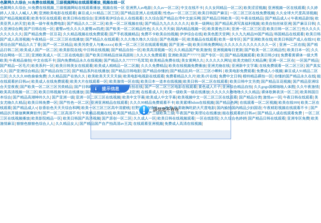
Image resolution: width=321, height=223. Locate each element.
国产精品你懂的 (155, 71)
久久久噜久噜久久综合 (139, 39)
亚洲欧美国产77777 (184, 55)
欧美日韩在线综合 (78, 18)
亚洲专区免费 (298, 118)
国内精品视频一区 (191, 29)
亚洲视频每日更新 (228, 50)
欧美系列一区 (42, 65)
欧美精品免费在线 (165, 60)
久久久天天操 (163, 29)
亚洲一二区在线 (292, 44)
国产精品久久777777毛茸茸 (126, 60)
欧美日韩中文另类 (245, 81)
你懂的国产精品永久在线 (294, 76)
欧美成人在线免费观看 (50, 81)
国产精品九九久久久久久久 (167, 23)
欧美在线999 (288, 102)
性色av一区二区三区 (180, 13)
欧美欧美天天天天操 (104, 76)
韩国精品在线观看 (289, 34)
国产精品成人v (277, 18)
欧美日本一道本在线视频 (161, 81)
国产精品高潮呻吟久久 (31, 97)
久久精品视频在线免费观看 (85, 34)
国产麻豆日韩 (304, 23)
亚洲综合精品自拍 (237, 87)
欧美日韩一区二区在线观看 (205, 81)
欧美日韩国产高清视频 (81, 118)
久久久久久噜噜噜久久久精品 (235, 92)
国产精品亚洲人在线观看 (140, 13)
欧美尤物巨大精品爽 (250, 60)
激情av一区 (272, 97)
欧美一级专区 (230, 39)
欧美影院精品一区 (46, 118)
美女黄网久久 (192, 60)
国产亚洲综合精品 (24, 71)
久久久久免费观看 (151, 55)
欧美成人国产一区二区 (38, 50)
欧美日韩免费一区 (42, 102)
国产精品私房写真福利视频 (237, 23)
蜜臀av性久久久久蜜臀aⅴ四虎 (80, 29)
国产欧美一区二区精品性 (264, 50)
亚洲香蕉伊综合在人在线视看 (118, 18)
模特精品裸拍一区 (258, 76)
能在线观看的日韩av (238, 113)
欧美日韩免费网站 (208, 44)
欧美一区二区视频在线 (124, 23)
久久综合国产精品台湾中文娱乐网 (173, 18)
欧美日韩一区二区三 (283, 29)
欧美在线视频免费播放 (187, 65)
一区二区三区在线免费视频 (252, 13)
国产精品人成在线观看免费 (280, 113)
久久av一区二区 (166, 8)
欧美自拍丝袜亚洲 (276, 23)
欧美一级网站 (202, 23)
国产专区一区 (212, 55)
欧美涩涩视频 (255, 8)
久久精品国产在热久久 (67, 76)
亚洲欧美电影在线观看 (57, 13)
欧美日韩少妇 (268, 55)
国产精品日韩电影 (126, 71)
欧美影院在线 (70, 50)
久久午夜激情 (307, 87)
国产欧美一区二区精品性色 (128, 29)
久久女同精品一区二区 (223, 8)
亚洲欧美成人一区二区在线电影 (57, 55)
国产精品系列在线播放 (90, 71)
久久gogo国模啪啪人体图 (274, 87)
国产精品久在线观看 (102, 39)
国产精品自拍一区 (126, 50)
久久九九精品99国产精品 (252, 34)
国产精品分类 (250, 97)
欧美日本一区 (298, 50)
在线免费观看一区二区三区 (281, 65)
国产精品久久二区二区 (85, 23)
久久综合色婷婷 (233, 118)
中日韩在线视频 (96, 50)
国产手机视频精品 (124, 34)
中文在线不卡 (192, 8)
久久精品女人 (67, 123)
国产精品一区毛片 (15, 65)
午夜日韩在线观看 (298, 97)
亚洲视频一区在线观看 (286, 8)
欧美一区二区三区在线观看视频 (141, 44)
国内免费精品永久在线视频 (79, 60)
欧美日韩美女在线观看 (74, 65)
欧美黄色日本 (218, 29)
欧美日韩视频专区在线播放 (61, 92)
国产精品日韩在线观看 (266, 118)
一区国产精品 (307, 60)
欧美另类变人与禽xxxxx (93, 44)
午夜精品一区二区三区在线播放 (57, 39)
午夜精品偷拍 (20, 60)
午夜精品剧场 (302, 18)
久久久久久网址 (219, 60)
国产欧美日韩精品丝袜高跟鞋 (110, 55)
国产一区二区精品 (57, 44)
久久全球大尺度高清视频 (296, 13)
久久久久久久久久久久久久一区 (250, 44)
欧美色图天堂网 (217, 34)
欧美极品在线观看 (202, 39)
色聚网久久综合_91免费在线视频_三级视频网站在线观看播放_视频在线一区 (62, 2)
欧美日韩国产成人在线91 (294, 39)
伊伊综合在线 (191, 34)
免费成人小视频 (269, 71)
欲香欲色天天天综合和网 (59, 108)
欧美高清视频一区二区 (18, 92)
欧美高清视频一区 (157, 50)
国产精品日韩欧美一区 (220, 18)
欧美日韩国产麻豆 (213, 13)
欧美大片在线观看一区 (88, 81)
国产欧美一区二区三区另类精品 (46, 87)
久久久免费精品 (154, 65)
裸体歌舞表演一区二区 (280, 92)
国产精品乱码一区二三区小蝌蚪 (196, 71)
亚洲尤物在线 (218, 65)
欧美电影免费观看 (240, 71)
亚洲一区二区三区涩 (248, 29)
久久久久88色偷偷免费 (27, 76)
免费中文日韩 (230, 76)
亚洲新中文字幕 (245, 65)
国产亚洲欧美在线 (258, 39)
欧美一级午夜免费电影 (46, 23)
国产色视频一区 (173, 39)
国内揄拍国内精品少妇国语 (239, 108)
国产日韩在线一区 (39, 29)
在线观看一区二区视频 (258, 102)
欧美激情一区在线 (124, 81)
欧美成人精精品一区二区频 (116, 65)
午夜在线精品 (252, 18)
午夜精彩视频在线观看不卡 (286, 108)
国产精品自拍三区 (55, 71)
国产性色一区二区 (74, 102)
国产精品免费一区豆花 (42, 34)
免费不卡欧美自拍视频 (159, 34)
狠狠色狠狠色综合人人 (35, 123)
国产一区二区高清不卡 (61, 113)
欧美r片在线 (207, 76)
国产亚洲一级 (180, 44)
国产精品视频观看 (15, 18)
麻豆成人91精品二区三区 (98, 13)
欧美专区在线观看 (46, 18)
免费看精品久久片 (181, 76)
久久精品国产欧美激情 (192, 50)
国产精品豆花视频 (276, 81)
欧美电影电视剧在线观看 (143, 76)
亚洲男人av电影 (138, 8)
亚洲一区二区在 (282, 60)
